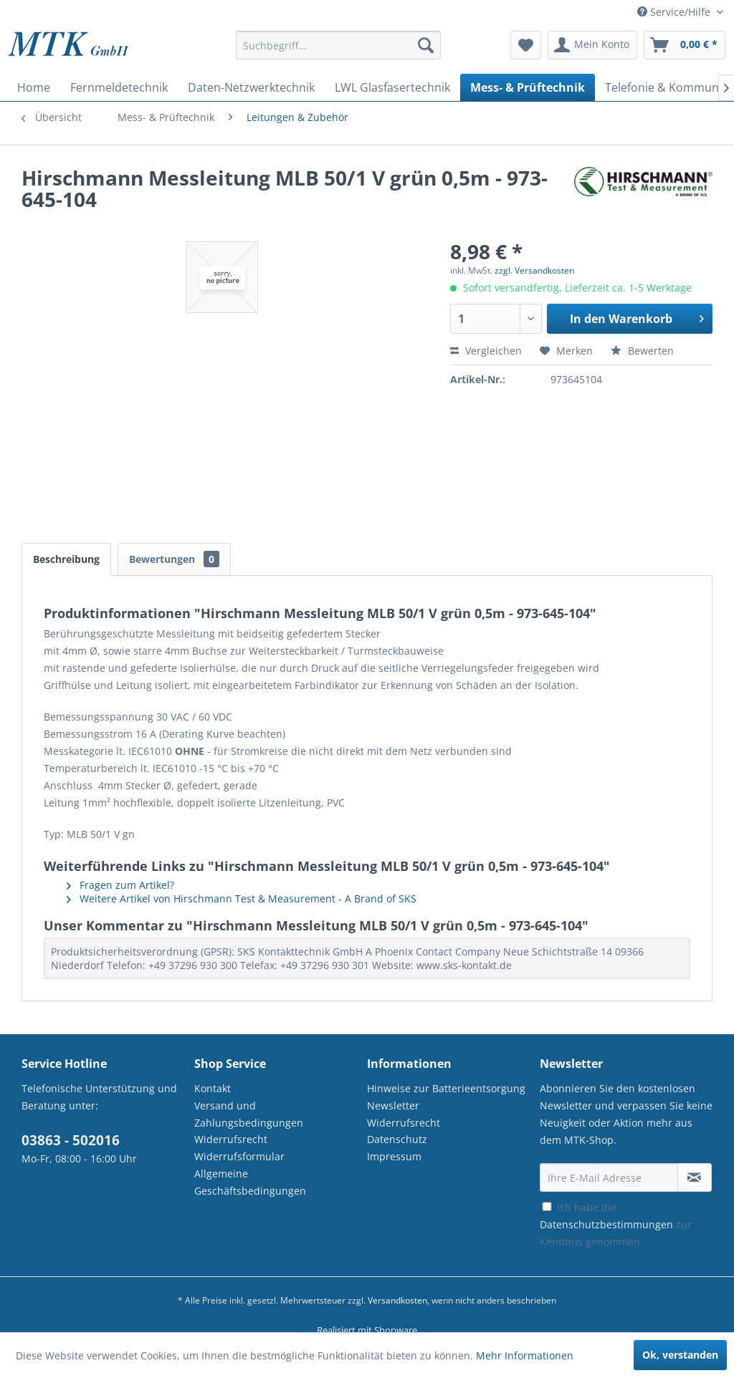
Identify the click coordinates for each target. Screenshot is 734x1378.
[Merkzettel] (525, 45)
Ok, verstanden (680, 1355)
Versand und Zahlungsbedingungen (248, 1114)
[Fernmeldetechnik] (119, 87)
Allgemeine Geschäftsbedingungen (250, 1182)
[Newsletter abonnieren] (694, 1177)
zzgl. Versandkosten (534, 270)
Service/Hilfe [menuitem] (675, 12)
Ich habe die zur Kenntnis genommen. (616, 1224)
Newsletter (393, 1105)
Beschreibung (66, 559)
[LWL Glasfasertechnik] (392, 87)
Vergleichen (486, 350)
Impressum (394, 1156)
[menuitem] (339, 52)
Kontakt (212, 1088)
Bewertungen (174, 559)
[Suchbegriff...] (339, 45)
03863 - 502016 (71, 1140)
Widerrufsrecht (230, 1139)
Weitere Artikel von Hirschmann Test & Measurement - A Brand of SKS (241, 898)
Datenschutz (397, 1139)
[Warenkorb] (684, 45)
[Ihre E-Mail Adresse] (609, 1177)
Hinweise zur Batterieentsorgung (446, 1088)
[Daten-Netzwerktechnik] (251, 87)
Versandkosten (397, 1300)
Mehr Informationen (524, 1355)
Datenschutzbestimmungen (606, 1224)
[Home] (33, 87)
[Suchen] (426, 45)
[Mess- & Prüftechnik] (527, 87)
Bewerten (642, 350)
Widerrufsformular (239, 1156)
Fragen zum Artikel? (120, 885)
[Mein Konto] (592, 45)
